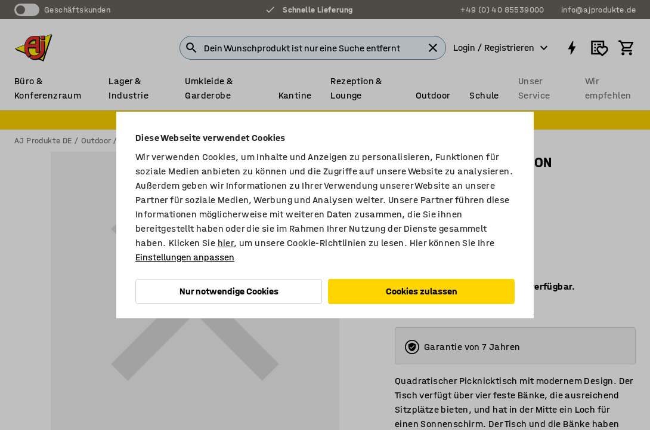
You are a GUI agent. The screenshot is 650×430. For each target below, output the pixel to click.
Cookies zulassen (421, 291)
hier (226, 242)
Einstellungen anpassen (184, 257)
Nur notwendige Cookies (228, 291)
